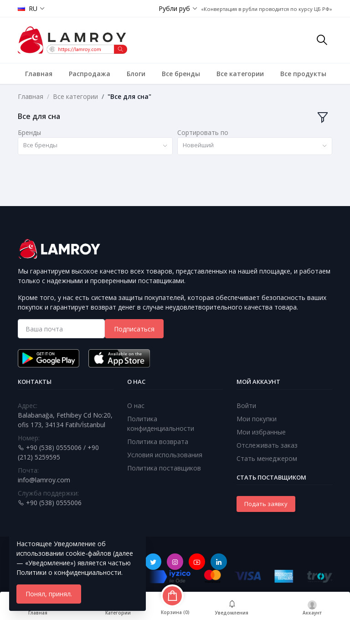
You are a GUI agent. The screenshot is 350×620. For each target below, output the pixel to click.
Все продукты (303, 73)
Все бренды (181, 73)
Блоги (136, 73)
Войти (246, 405)
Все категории (240, 73)
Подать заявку (266, 504)
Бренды (29, 132)
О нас (135, 405)
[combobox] (95, 146)
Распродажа (89, 73)
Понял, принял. (49, 593)
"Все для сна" (129, 96)
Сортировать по (202, 132)
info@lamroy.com (44, 479)
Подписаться (134, 329)
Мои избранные (261, 432)
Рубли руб (174, 8)
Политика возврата (157, 441)
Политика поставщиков (164, 468)
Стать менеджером (267, 458)
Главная (38, 73)
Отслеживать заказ (267, 445)
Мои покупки (257, 418)
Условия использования (164, 454)
